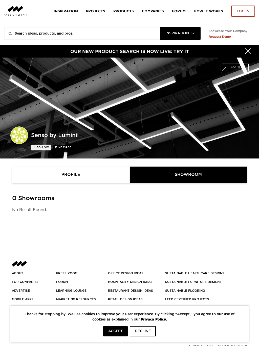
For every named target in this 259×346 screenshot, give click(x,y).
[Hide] (248, 51)
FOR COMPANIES (25, 281)
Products (123, 11)
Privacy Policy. (154, 319)
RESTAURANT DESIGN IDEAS (130, 290)
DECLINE (143, 331)
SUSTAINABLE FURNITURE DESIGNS (193, 281)
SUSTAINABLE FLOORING (185, 290)
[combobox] (180, 33)
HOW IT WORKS (208, 11)
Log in (243, 11)
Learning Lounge (71, 290)
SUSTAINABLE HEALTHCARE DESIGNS (194, 273)
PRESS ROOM (66, 273)
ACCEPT (115, 331)
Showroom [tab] (188, 175)
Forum (179, 11)
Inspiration (66, 11)
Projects (95, 11)
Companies (153, 11)
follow (42, 147)
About (17, 273)
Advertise (21, 290)
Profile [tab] (70, 175)
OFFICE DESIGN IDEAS (125, 273)
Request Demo (220, 36)
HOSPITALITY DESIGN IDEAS (130, 281)
